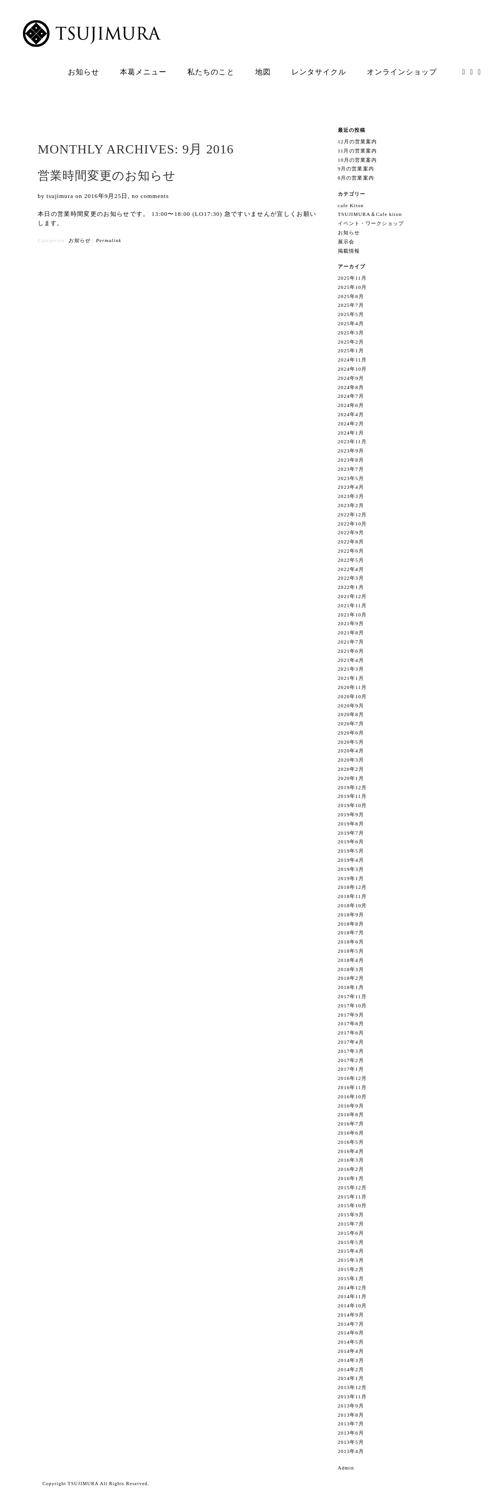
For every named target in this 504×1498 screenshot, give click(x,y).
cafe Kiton (351, 205)
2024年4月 (351, 414)
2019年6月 (351, 841)
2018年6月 (351, 941)
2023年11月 (352, 441)
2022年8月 (351, 541)
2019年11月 (352, 796)
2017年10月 (352, 1005)
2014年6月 (351, 1332)
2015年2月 (351, 1269)
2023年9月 (351, 450)
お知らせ (79, 240)
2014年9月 (351, 1314)
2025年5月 (351, 314)
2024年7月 (351, 396)
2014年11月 (352, 1296)
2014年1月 (351, 1378)
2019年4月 (351, 860)
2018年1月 (351, 987)
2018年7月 (351, 932)
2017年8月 (351, 1023)
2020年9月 (351, 705)
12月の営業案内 (357, 141)
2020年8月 (351, 714)
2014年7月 (351, 1324)
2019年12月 (352, 787)
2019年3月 (351, 869)
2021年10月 (352, 614)
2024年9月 (351, 378)
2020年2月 (351, 769)
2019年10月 (352, 805)
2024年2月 (351, 423)
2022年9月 (351, 532)
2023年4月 (351, 487)
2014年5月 (351, 1342)
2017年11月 (352, 996)
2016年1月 (351, 1178)
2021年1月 (351, 678)
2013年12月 (352, 1387)
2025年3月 (351, 332)
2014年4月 (351, 1351)
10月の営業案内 (357, 160)
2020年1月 (351, 778)
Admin (346, 1467)
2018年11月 (352, 896)
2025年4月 (351, 323)
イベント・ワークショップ (371, 223)
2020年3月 (351, 760)
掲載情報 (349, 251)
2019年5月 (351, 851)
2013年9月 (351, 1405)
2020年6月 (351, 732)
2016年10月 (352, 1096)
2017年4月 (351, 1042)
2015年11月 (352, 1196)
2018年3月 (351, 969)
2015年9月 (351, 1214)
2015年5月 (351, 1242)
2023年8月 (351, 460)
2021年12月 (352, 596)
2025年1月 (351, 350)
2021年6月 (351, 651)
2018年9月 (351, 914)
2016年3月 (351, 1160)
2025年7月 (351, 305)
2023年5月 (351, 478)
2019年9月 (351, 814)
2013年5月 (351, 1442)
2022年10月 (352, 523)
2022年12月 (352, 514)
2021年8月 (351, 632)
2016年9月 (351, 1105)
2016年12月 (352, 1078)
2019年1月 (351, 878)
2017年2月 (351, 1060)
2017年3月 (351, 1051)
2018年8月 (351, 924)
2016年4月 (351, 1151)
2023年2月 (351, 505)
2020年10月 (352, 696)
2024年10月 (352, 369)
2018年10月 (352, 905)
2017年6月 (351, 1032)
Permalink (108, 240)
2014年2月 (351, 1369)
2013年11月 (352, 1396)
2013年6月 (351, 1433)
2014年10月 (352, 1305)
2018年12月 (352, 887)
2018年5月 (351, 951)
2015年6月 (351, 1233)
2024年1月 (351, 432)
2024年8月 (351, 387)
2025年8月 (351, 296)
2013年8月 (351, 1415)
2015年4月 (351, 1251)
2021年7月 (351, 641)
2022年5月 (351, 560)
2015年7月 (351, 1224)
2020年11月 (352, 687)
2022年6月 (351, 551)
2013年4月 (351, 1451)
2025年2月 (351, 342)
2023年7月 (351, 469)
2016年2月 (351, 1169)
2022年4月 (351, 569)
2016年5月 (351, 1142)
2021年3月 (351, 669)
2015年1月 (351, 1278)
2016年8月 (351, 1114)
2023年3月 (351, 496)
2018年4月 (351, 960)
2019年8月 (351, 823)
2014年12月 (352, 1287)
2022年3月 (351, 578)
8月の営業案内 (356, 178)
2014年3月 (351, 1360)
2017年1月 (351, 1069)
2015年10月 (352, 1205)
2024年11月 (352, 359)
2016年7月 (351, 1123)
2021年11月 (352, 605)
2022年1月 (351, 587)
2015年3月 (351, 1260)
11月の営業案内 (357, 150)
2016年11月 (352, 1087)
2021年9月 (351, 623)
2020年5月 (351, 742)
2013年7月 (351, 1423)
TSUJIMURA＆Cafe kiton (370, 214)
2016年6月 (351, 1133)
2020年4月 (351, 750)
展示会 (346, 241)
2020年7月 (351, 723)
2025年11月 (352, 278)
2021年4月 (351, 660)
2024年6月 (351, 405)
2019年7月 (351, 833)
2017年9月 (351, 1015)
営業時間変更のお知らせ (107, 175)
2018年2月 (351, 978)
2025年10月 (352, 287)
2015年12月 (352, 1187)
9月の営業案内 (356, 168)
